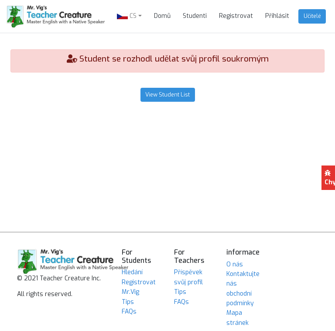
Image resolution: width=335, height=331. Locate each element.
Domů (162, 16)
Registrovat (236, 16)
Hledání (132, 272)
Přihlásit (277, 16)
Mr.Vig (130, 292)
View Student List (167, 94)
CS (127, 16)
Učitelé (312, 16)
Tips (128, 302)
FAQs (129, 311)
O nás (234, 264)
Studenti (195, 16)
